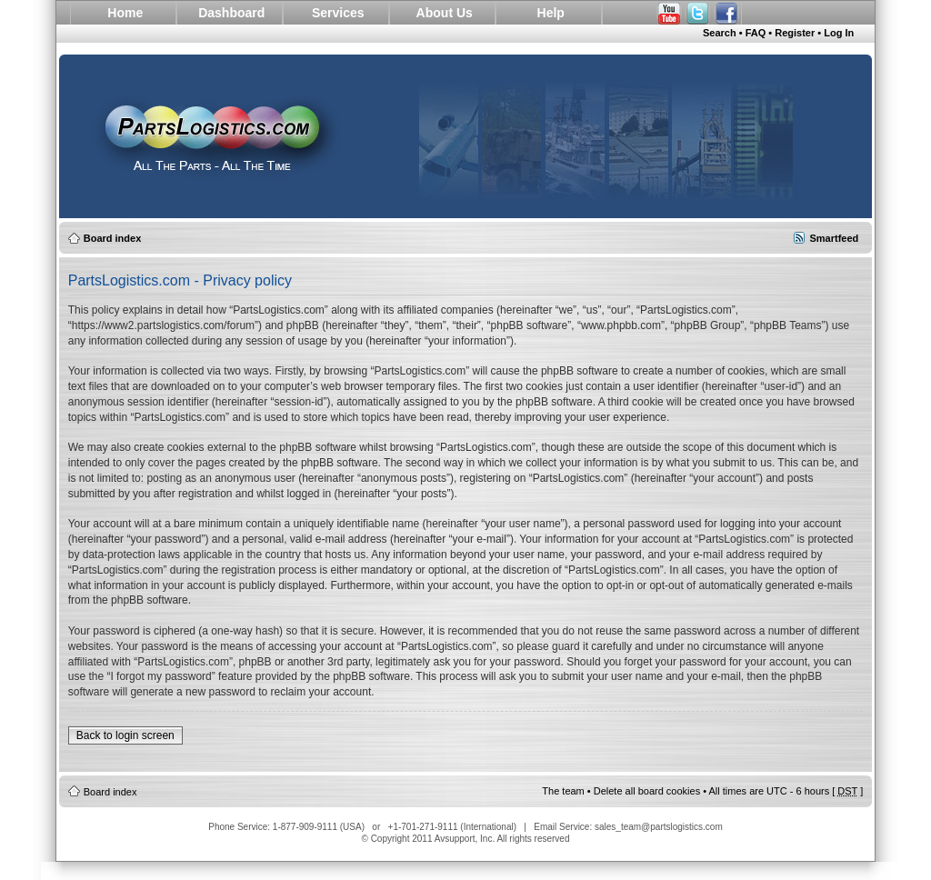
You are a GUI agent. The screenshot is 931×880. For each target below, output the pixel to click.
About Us (444, 12)
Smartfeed (833, 238)
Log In (839, 32)
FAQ (756, 32)
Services (338, 12)
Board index (113, 238)
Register (795, 32)
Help (551, 12)
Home (125, 12)
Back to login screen (125, 735)
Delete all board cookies (647, 790)
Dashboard (231, 12)
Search (719, 32)
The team (563, 790)
